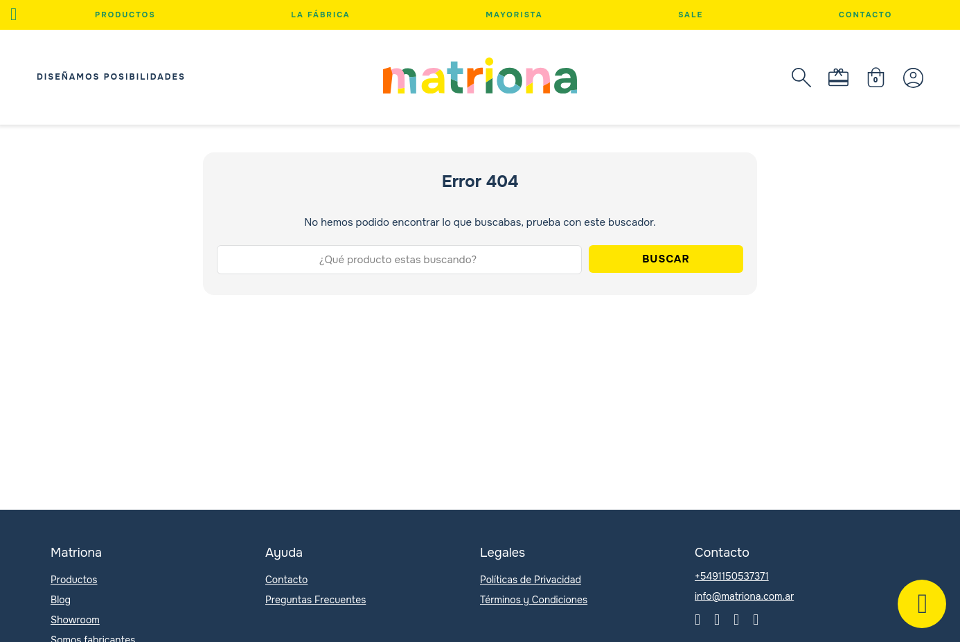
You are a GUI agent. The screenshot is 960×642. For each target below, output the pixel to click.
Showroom (75, 620)
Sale (690, 14)
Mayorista (514, 14)
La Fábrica (320, 14)
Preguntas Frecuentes (315, 600)
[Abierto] (13, 15)
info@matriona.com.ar (744, 596)
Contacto (865, 14)
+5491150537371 (732, 576)
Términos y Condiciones (533, 600)
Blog (61, 600)
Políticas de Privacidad (530, 579)
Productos (125, 14)
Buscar (666, 259)
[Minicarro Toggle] (876, 77)
